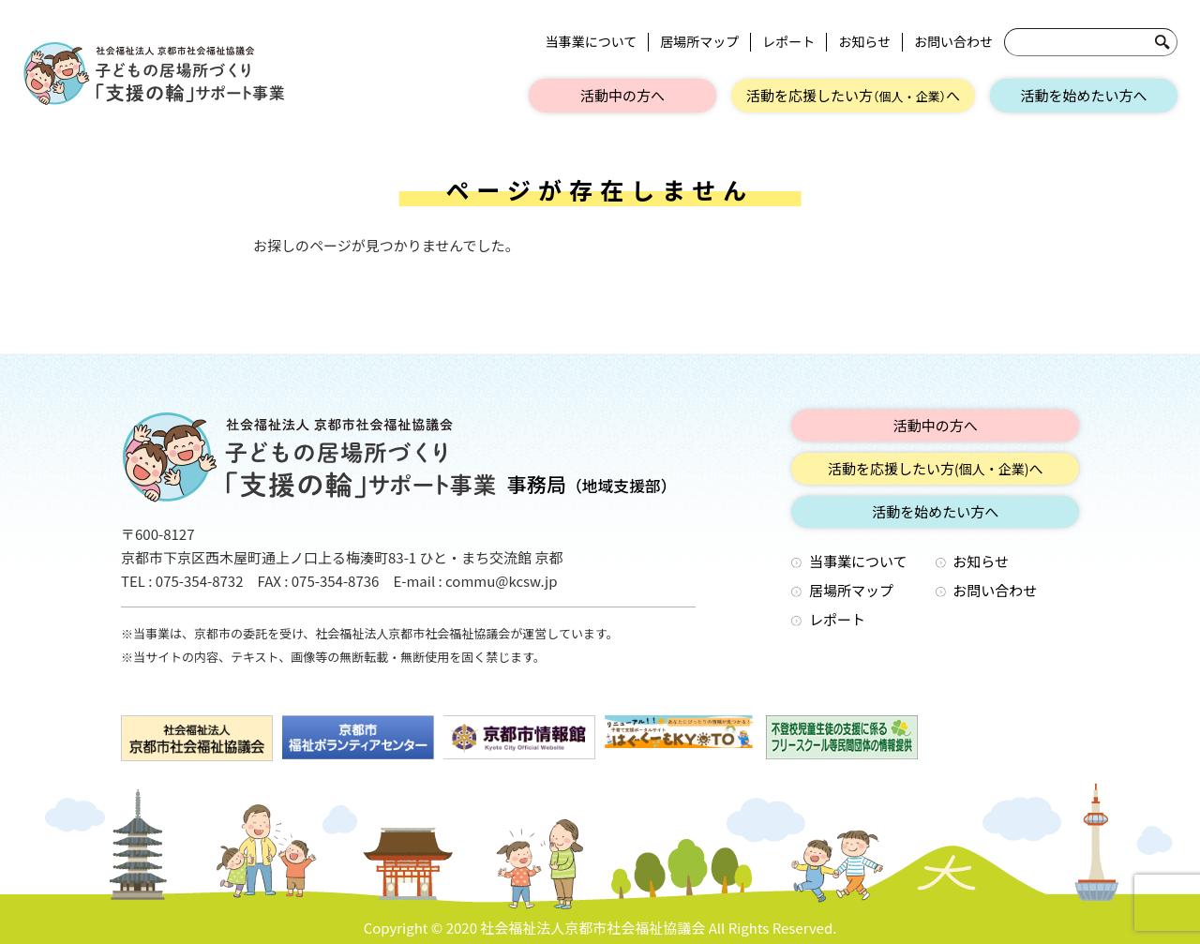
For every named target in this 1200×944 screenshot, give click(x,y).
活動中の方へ (622, 95)
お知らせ (864, 42)
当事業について (592, 42)
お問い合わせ (953, 42)
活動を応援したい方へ (853, 95)
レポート (788, 42)
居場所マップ (699, 42)
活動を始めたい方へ (1083, 95)
